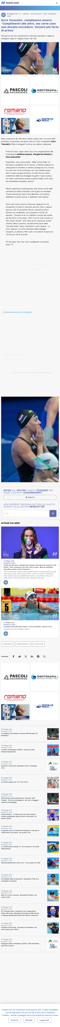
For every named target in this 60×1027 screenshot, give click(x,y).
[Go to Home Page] (20, 14)
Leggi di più (44, 1020)
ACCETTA (14, 1020)
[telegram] (36, 656)
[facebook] (13, 656)
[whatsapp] (41, 656)
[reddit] (19, 656)
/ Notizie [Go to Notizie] (25, 14)
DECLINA (29, 1020)
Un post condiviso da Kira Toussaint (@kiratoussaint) (32, 372)
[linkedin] (30, 656)
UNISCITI (30, 497)
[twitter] (24, 656)
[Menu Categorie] (57, 2)
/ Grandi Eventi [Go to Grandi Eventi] (35, 14)
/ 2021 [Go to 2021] (44, 14)
